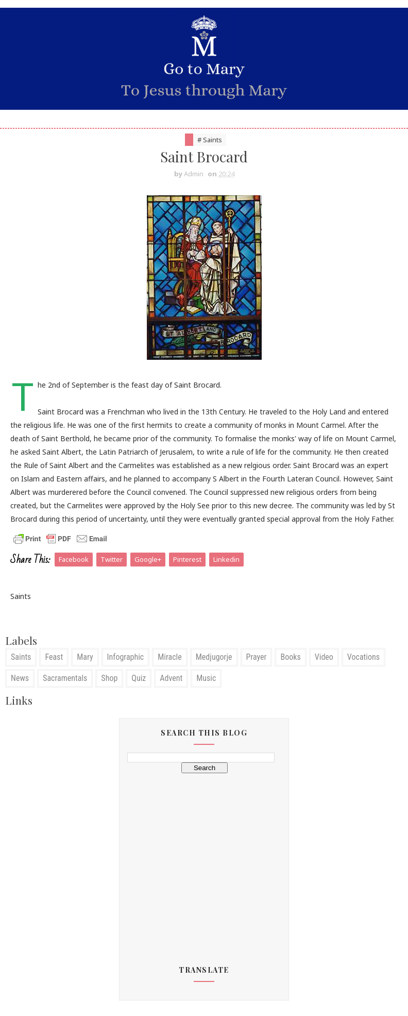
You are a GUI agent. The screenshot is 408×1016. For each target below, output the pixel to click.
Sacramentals (65, 678)
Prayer (256, 657)
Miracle (170, 657)
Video (324, 657)
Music (206, 678)
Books (290, 657)
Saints (21, 657)
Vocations (363, 657)
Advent (171, 678)
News (20, 678)
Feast (54, 657)
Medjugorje (214, 657)
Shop (109, 678)
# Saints (209, 139)
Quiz (138, 678)
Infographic (125, 657)
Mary (85, 657)
